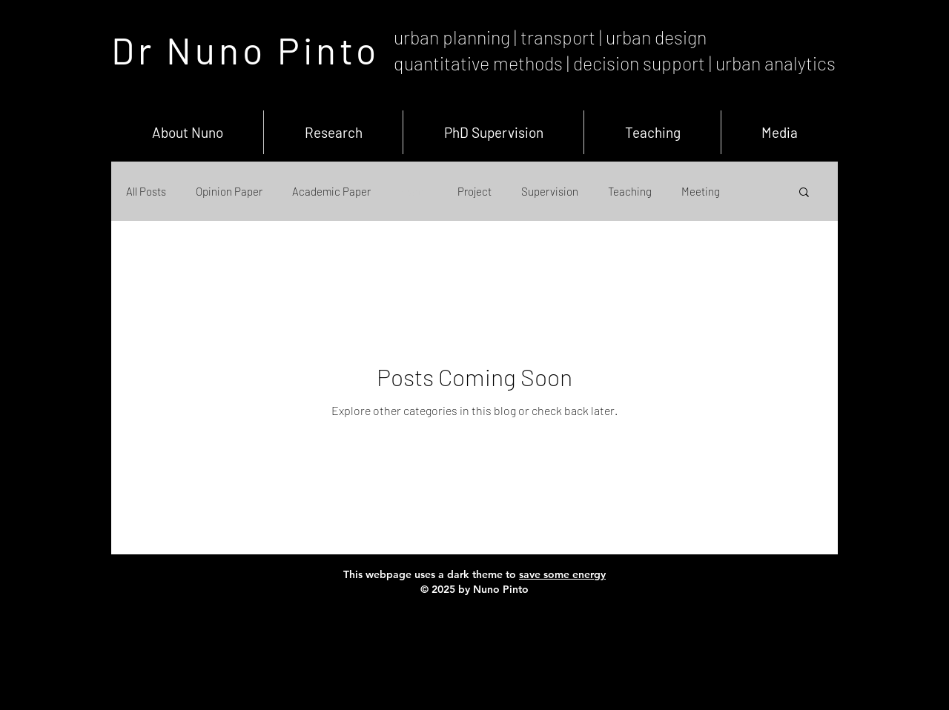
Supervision (549, 191)
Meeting (700, 191)
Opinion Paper (229, 191)
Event (414, 191)
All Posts (146, 191)
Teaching (630, 191)
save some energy (562, 574)
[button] (804, 193)
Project (474, 191)
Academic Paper (331, 191)
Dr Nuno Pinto (245, 49)
